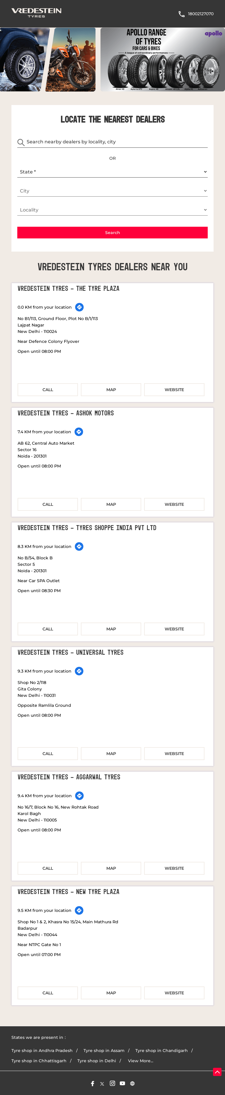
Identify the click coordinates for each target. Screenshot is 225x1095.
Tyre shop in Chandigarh (161, 1050)
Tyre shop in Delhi (96, 1060)
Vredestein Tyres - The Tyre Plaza (69, 288)
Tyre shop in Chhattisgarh (39, 1060)
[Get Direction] (79, 306)
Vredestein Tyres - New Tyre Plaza (69, 891)
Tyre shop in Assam (104, 1050)
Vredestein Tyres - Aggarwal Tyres (69, 776)
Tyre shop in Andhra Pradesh (42, 1050)
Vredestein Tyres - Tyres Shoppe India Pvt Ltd (87, 527)
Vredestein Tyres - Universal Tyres (71, 652)
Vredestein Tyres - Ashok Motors (66, 412)
